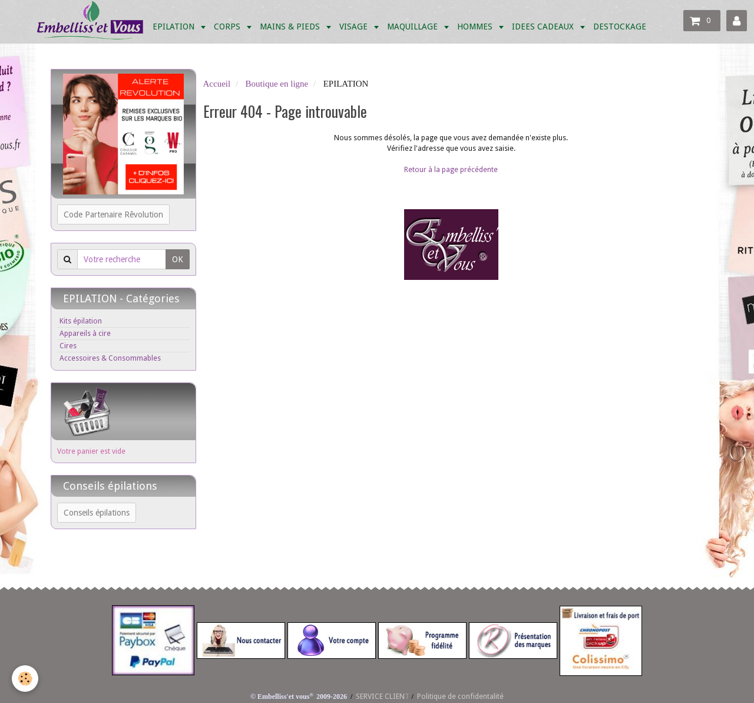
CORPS (228, 26)
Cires (68, 345)
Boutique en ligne (277, 83)
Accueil (217, 83)
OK (177, 259)
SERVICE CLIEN (380, 696)
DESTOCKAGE (619, 26)
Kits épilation (80, 320)
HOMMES (476, 26)
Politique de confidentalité (460, 696)
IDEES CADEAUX (544, 26)
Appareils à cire (85, 333)
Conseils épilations (97, 512)
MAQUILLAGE (413, 26)
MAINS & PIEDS (291, 26)
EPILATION (175, 26)
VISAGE (354, 26)
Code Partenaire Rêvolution (113, 214)
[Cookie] (25, 678)
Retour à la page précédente (451, 169)
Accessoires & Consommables (110, 358)
